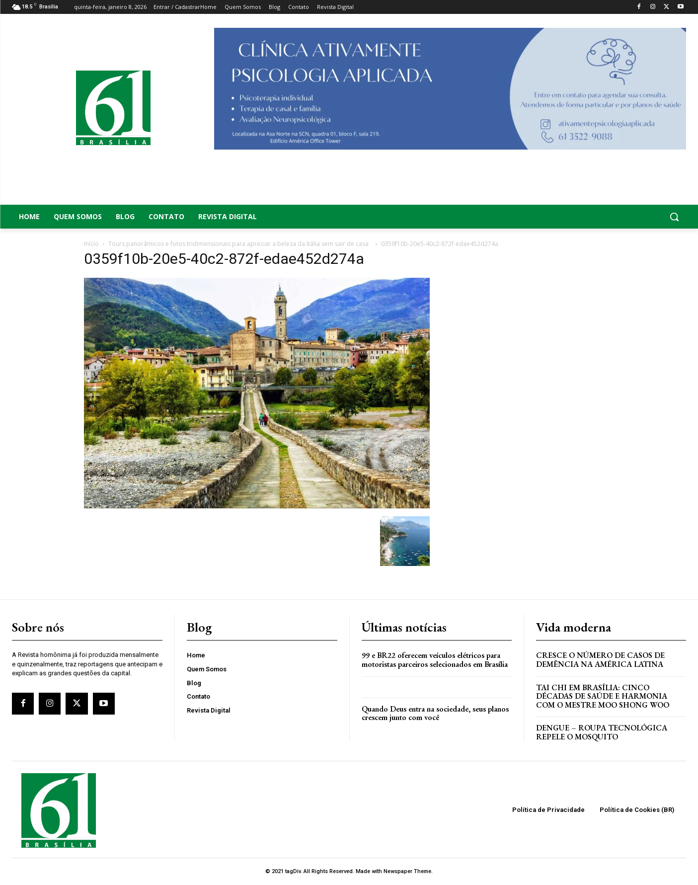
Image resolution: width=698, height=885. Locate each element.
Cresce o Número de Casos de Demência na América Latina (600, 659)
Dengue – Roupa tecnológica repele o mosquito (601, 732)
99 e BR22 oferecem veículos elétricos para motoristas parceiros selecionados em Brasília (435, 659)
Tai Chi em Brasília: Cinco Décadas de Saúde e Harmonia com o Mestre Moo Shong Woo (602, 696)
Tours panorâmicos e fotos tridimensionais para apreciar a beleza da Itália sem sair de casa (240, 244)
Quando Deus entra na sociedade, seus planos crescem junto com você (435, 713)
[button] (611, 217)
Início (91, 244)
